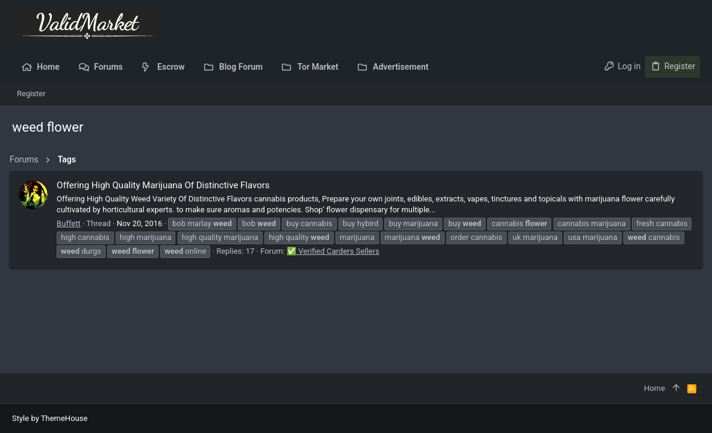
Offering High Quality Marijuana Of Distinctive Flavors (165, 185)
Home (654, 388)
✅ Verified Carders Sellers (398, 251)
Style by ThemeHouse (49, 418)
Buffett (71, 223)
